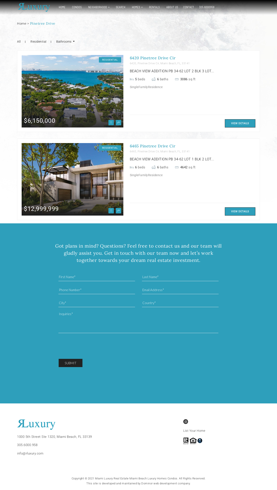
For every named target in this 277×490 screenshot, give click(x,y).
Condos (76, 7)
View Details (240, 123)
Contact (188, 7)
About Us (172, 7)
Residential (39, 41)
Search (120, 7)
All (19, 41)
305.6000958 (206, 7)
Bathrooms (64, 41)
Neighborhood (97, 7)
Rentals (154, 7)
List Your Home (194, 431)
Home (61, 7)
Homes (136, 7)
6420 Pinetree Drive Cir (153, 57)
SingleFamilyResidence (146, 87)
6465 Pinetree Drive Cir (153, 145)
